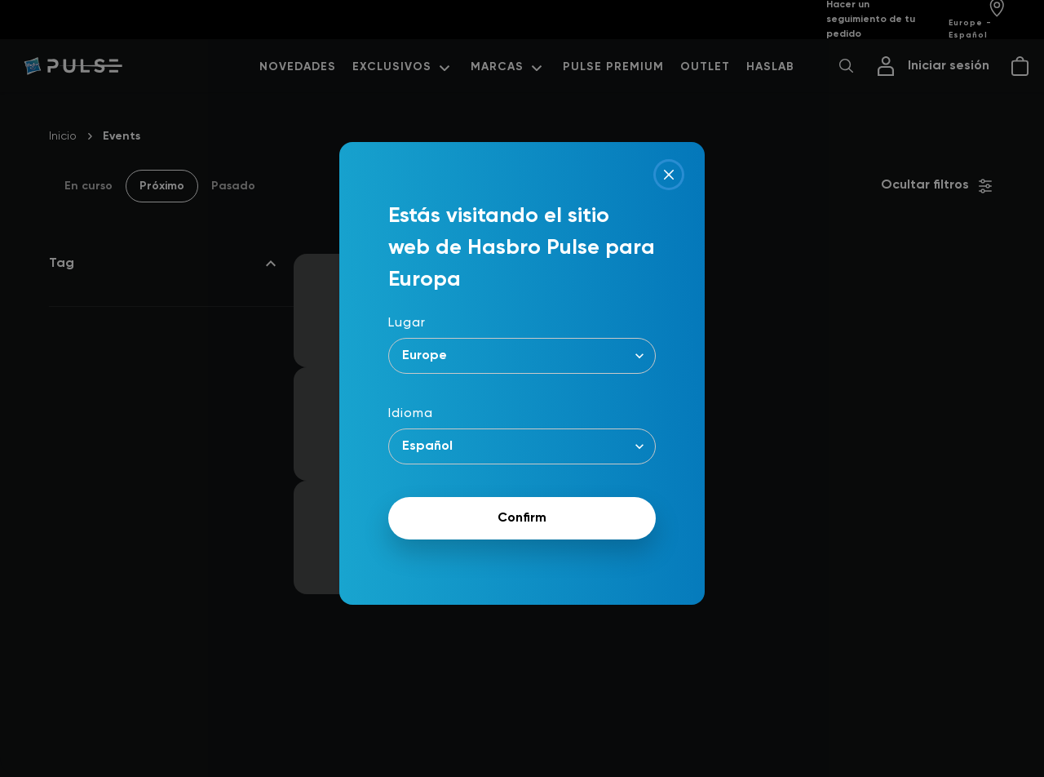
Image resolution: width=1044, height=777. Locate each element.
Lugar (407, 323)
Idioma (410, 413)
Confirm (522, 518)
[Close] (669, 175)
